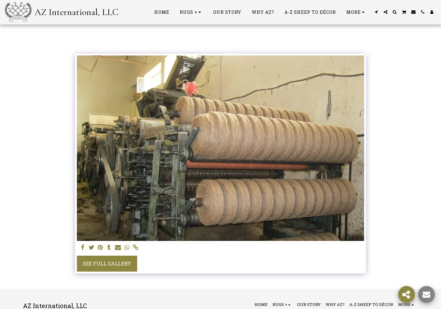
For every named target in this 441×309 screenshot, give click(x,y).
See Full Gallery (107, 263)
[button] (376, 12)
